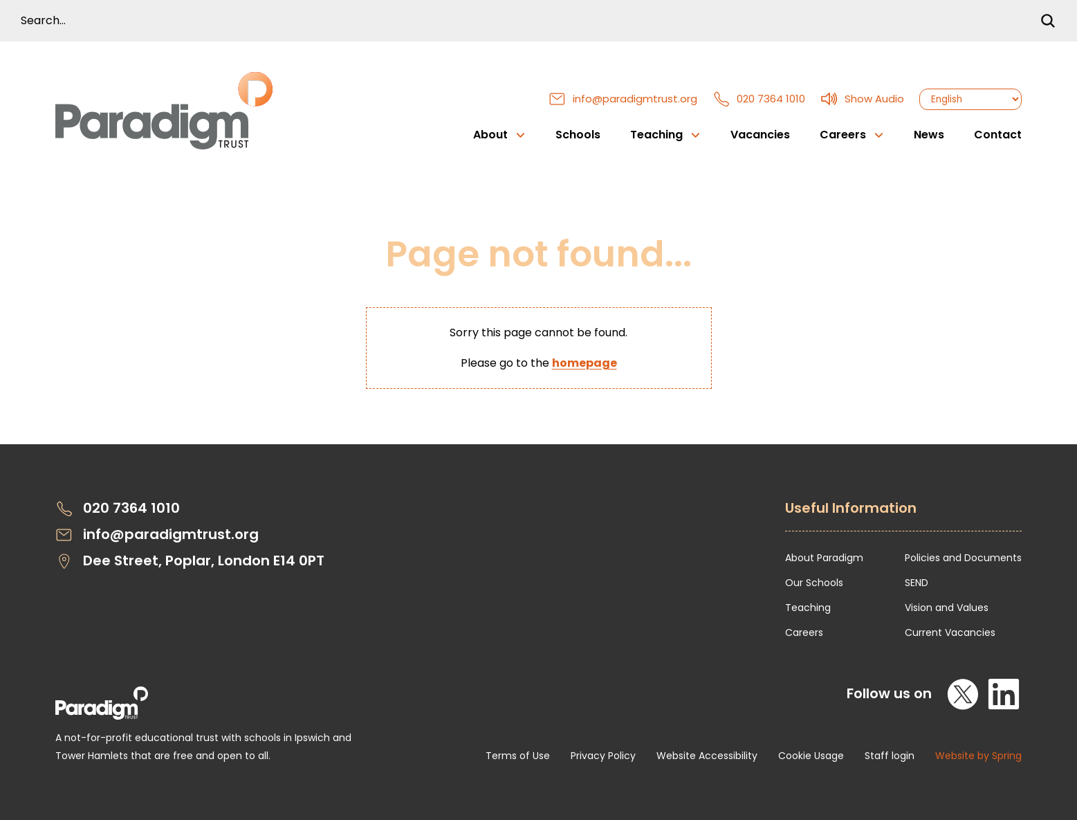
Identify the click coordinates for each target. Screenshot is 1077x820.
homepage (584, 363)
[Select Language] (970, 99)
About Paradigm (824, 558)
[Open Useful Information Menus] (903, 515)
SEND (916, 583)
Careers (804, 632)
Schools (577, 135)
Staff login (889, 756)
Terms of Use (518, 756)
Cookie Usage (811, 756)
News (929, 135)
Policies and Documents (963, 558)
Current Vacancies (950, 632)
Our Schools (814, 583)
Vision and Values (946, 607)
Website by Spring (978, 756)
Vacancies (760, 135)
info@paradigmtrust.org (623, 98)
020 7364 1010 (758, 98)
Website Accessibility (706, 756)
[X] (964, 694)
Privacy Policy (603, 756)
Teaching (808, 607)
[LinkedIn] (1004, 694)
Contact (998, 135)
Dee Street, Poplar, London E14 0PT (189, 561)
